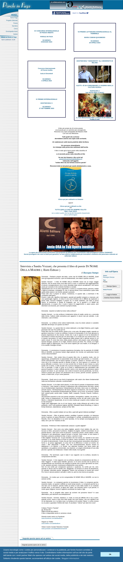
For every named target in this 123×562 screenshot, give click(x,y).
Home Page (14, 18)
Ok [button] (110, 554)
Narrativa (15, 26)
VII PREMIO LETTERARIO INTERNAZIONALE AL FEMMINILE (95, 32)
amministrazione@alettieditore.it (70, 159)
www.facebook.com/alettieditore (51, 518)
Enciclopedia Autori (12, 31)
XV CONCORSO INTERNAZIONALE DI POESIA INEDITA (46, 31)
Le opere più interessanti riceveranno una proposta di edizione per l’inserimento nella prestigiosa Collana (70, 252)
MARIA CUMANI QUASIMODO (94, 37)
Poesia (15, 23)
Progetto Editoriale (12, 20)
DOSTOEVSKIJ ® (47, 103)
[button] (98, 554)
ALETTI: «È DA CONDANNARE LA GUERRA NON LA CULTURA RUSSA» (94, 86)
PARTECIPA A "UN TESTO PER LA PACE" (94, 91)
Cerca (16, 28)
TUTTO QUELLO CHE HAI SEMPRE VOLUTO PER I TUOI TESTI (70, 210)
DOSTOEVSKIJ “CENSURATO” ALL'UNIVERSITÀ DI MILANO (95, 62)
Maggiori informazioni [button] (70, 558)
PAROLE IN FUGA (46, 36)
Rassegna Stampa (108, 277)
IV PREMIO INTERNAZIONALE (46, 99)
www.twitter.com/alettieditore (50, 523)
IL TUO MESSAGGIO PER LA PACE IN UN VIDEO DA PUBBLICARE (94, 118)
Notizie (15, 34)
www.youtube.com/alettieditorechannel (54, 528)
